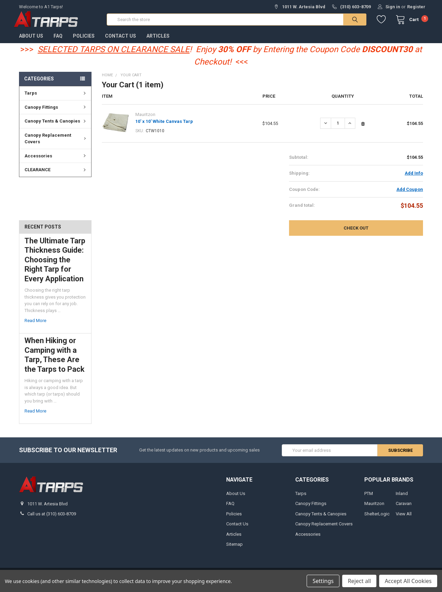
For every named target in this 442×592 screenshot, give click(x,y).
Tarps (56, 98)
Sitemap (234, 549)
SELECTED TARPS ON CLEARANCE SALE (114, 54)
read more (35, 326)
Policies (84, 41)
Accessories (56, 161)
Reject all (359, 581)
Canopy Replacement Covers (56, 144)
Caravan (404, 509)
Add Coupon (409, 194)
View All (404, 519)
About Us (31, 41)
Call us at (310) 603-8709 (51, 519)
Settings (323, 581)
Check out (356, 233)
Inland (402, 498)
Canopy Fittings (56, 112)
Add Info (414, 178)
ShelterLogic (377, 519)
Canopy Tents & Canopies (56, 126)
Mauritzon (374, 509)
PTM (368, 498)
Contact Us (120, 41)
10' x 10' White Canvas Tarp (164, 126)
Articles (158, 41)
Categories (39, 84)
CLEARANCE (56, 174)
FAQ (58, 41)
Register (416, 6)
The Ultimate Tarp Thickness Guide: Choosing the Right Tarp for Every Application (55, 265)
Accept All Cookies (408, 581)
